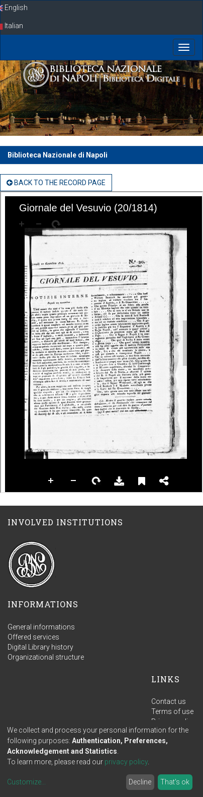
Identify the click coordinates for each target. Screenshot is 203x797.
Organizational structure (46, 657)
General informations (41, 627)
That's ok (174, 782)
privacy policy (126, 762)
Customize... (26, 782)
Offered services (33, 637)
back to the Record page (56, 183)
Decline (140, 782)
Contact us (168, 701)
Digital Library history (40, 647)
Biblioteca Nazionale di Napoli (58, 155)
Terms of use (172, 711)
